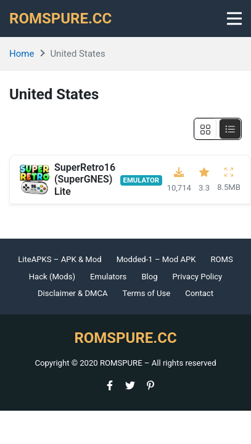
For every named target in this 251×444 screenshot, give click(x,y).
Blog (149, 276)
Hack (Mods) (52, 276)
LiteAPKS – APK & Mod (59, 259)
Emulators (108, 276)
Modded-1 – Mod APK (156, 259)
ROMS (221, 259)
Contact (199, 293)
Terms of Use (147, 293)
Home (21, 53)
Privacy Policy (198, 276)
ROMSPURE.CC (60, 18)
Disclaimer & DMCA (73, 293)
